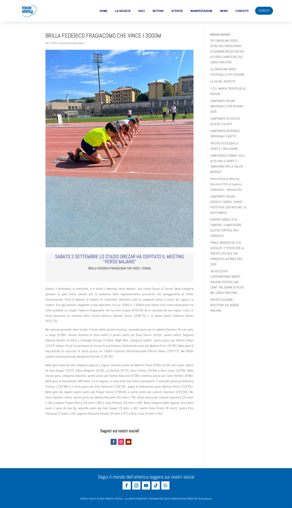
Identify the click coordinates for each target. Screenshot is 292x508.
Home (103, 11)
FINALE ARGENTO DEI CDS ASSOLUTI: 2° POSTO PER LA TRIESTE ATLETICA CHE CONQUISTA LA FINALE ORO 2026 (227, 253)
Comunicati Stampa (68, 43)
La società (123, 11)
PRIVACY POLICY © (89, 498)
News (224, 11)
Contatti (242, 11)
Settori (158, 11)
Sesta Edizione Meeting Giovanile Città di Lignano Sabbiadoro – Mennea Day (226, 184)
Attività (177, 11)
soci (141, 11)
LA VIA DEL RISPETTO (222, 81)
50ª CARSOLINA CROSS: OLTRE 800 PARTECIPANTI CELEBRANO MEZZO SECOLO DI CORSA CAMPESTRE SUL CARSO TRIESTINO (227, 51)
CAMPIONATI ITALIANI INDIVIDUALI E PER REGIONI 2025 (226, 106)
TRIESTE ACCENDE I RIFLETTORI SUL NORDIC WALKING (224, 305)
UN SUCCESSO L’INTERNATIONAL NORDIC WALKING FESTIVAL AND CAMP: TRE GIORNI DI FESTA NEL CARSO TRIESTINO (227, 282)
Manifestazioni (201, 11)
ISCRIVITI (264, 11)
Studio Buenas (205, 498)
